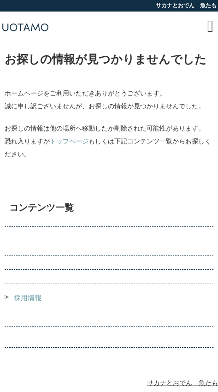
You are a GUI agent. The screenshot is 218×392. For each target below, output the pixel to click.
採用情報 (27, 298)
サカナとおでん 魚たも (182, 383)
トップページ (69, 141)
